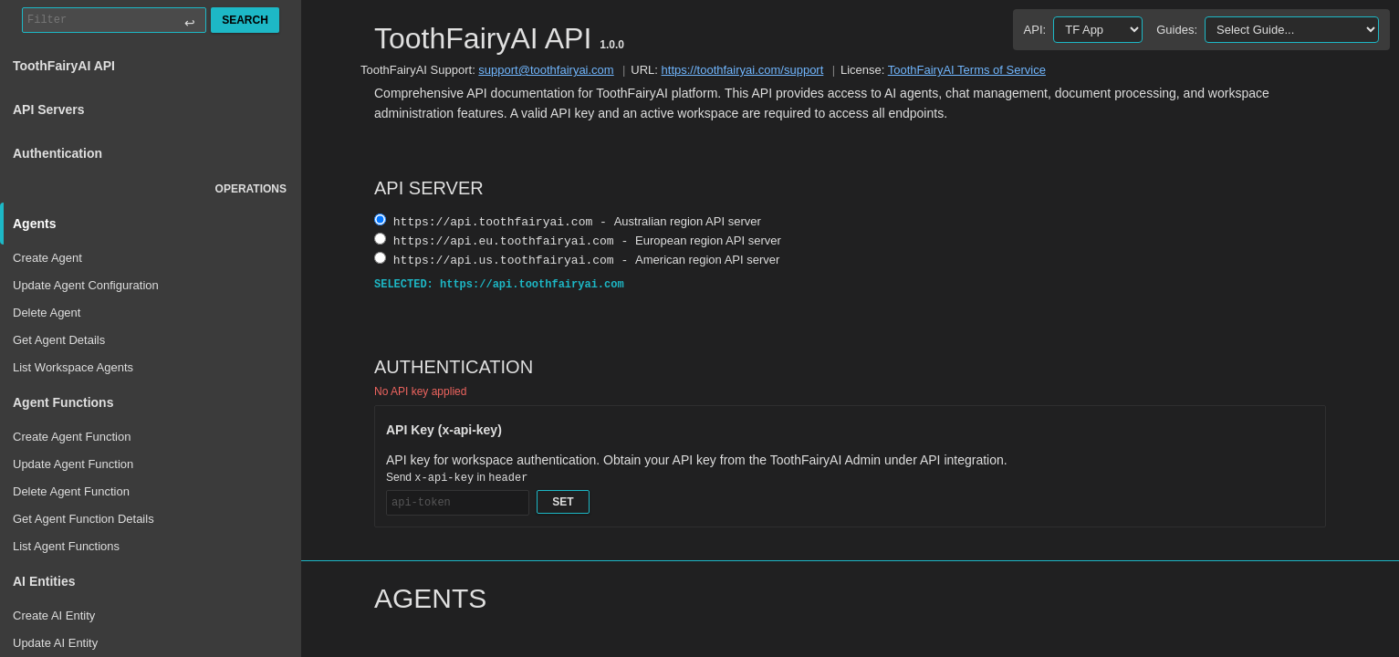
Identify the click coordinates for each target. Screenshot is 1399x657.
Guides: (1176, 29)
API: (1035, 29)
